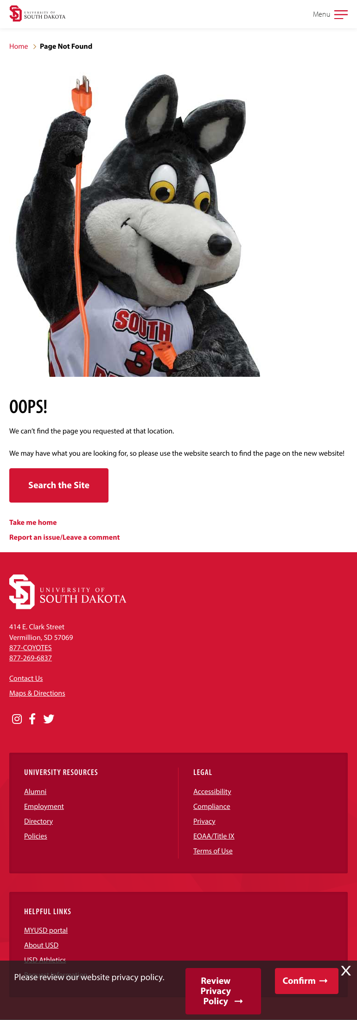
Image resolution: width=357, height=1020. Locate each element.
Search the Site (58, 485)
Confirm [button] (299, 981)
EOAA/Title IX (214, 836)
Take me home (33, 522)
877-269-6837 (30, 658)
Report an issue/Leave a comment (64, 537)
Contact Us (26, 678)
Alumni (35, 791)
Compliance (211, 806)
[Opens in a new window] (17, 719)
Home (18, 46)
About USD (41, 945)
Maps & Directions (37, 693)
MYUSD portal (46, 930)
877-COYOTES (30, 647)
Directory (38, 821)
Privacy (204, 821)
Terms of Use (213, 851)
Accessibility (212, 791)
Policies (35, 836)
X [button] (345, 971)
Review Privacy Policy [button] (216, 991)
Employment (44, 806)
